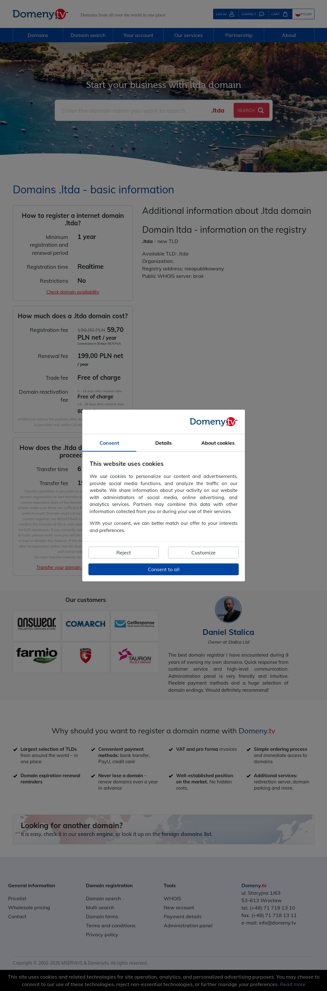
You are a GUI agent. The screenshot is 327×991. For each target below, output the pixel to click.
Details (163, 443)
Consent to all (164, 569)
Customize (203, 552)
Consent (109, 443)
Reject (123, 552)
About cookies (218, 443)
